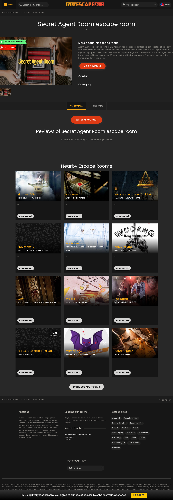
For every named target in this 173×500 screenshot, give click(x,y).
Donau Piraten (123, 351)
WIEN (68, 198)
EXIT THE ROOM (80, 302)
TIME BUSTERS (79, 198)
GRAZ (68, 302)
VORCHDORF (23, 302)
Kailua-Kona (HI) (119, 423)
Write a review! (87, 119)
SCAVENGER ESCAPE (86, 354)
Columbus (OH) (118, 442)
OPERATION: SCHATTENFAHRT (36, 351)
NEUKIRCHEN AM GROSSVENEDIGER (81, 247)
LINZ (116, 250)
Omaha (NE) (117, 433)
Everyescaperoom (10, 13)
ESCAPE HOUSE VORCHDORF (43, 302)
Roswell (115, 428)
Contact (68, 439)
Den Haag (116, 437)
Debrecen (116, 447)
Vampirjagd (74, 351)
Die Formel (73, 243)
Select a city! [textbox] (132, 5)
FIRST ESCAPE (127, 302)
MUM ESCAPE (35, 198)
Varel (135, 428)
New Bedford (134, 442)
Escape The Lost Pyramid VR (133, 194)
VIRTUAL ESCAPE (133, 198)
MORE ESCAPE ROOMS (86, 386)
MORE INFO (90, 66)
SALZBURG (118, 198)
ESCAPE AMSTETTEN (39, 250)
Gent (134, 437)
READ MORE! (25, 216)
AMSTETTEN (23, 250)
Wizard (70, 299)
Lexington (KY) (136, 423)
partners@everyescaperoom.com (78, 434)
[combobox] (139, 4)
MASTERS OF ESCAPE (130, 250)
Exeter (142, 437)
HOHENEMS (22, 198)
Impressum (69, 437)
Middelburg (143, 433)
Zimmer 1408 (26, 194)
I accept (139, 495)
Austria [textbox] (77, 468)
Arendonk (131, 433)
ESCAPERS (125, 354)
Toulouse (125, 428)
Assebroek (116, 418)
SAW (21, 299)
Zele (126, 437)
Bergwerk (72, 194)
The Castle (121, 299)
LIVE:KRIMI (29, 354)
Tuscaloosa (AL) (130, 418)
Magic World (26, 246)
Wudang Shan (123, 246)
